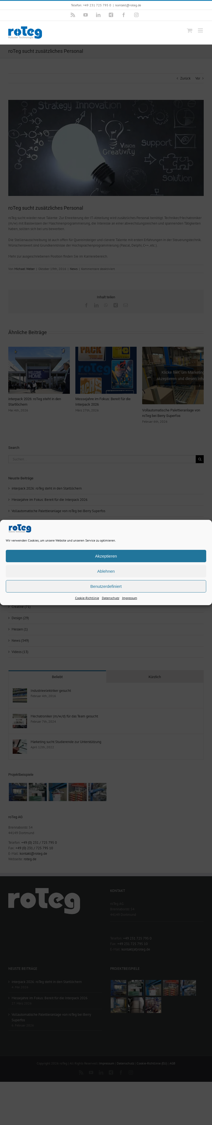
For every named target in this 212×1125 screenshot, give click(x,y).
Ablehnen (106, 571)
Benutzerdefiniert (105, 586)
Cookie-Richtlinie (87, 598)
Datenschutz (110, 598)
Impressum (129, 598)
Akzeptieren (106, 555)
